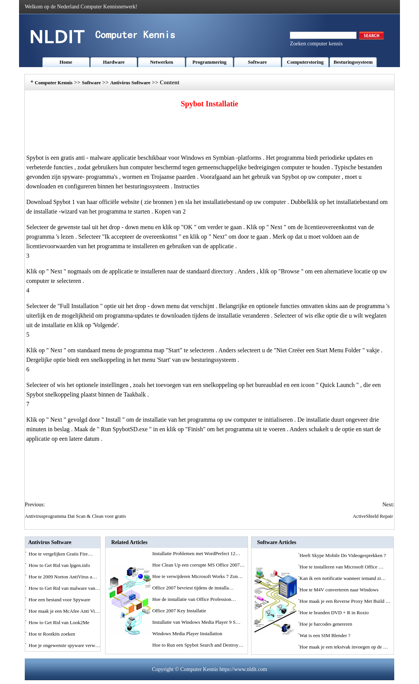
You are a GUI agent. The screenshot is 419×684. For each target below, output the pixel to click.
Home (65, 62)
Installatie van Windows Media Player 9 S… (196, 622)
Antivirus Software (130, 82)
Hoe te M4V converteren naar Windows (339, 589)
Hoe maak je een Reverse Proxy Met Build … (344, 601)
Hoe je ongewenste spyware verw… (64, 645)
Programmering (209, 62)
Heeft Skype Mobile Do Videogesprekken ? (343, 555)
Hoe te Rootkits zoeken (52, 634)
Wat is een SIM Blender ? (325, 635)
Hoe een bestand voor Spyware (60, 599)
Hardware (114, 62)
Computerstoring (305, 62)
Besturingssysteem (353, 62)
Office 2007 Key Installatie (180, 610)
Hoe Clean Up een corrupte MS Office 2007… (198, 565)
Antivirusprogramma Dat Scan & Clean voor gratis (76, 516)
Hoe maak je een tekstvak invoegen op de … (343, 647)
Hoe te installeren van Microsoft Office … (341, 567)
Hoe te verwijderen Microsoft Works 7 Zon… (197, 576)
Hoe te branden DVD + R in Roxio (334, 612)
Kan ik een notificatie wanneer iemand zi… (342, 578)
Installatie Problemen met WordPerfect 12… (196, 553)
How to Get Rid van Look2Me (59, 622)
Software (257, 62)
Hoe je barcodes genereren (326, 624)
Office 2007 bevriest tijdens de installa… (193, 588)
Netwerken (161, 62)
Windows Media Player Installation (188, 633)
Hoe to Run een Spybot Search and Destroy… (197, 645)
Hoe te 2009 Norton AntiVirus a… (63, 577)
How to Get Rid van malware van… (64, 588)
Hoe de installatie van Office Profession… (194, 599)
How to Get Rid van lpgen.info (60, 565)
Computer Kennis (53, 82)
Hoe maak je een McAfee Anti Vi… (64, 611)
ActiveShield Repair (373, 516)
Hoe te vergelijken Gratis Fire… (61, 554)
